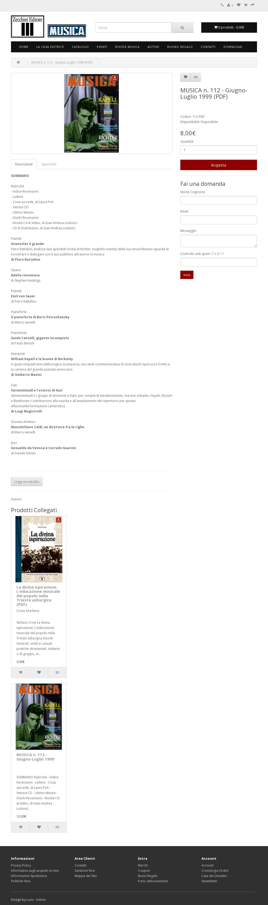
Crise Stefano (27, 610)
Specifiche (49, 164)
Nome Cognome (192, 192)
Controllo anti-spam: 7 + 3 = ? (202, 254)
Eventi (102, 47)
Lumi (30, 899)
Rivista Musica (127, 47)
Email (184, 211)
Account (208, 865)
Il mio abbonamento (153, 881)
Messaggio (188, 230)
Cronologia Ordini (215, 870)
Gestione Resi (85, 870)
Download (233, 47)
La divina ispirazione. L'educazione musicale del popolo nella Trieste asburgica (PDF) (38, 595)
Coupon (144, 870)
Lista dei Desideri (214, 876)
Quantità (186, 141)
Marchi (143, 865)
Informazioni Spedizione (29, 876)
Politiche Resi (20, 881)
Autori (153, 47)
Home (24, 47)
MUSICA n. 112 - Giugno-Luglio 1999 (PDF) (61, 62)
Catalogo (80, 47)
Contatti (208, 47)
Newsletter (209, 881)
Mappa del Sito (86, 876)
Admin (41, 899)
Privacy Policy (21, 865)
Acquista (218, 164)
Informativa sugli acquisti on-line (35, 870)
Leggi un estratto (26, 481)
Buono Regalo (180, 47)
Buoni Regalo (148, 876)
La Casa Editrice (50, 47)
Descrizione (24, 164)
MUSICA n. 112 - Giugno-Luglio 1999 (35, 757)
